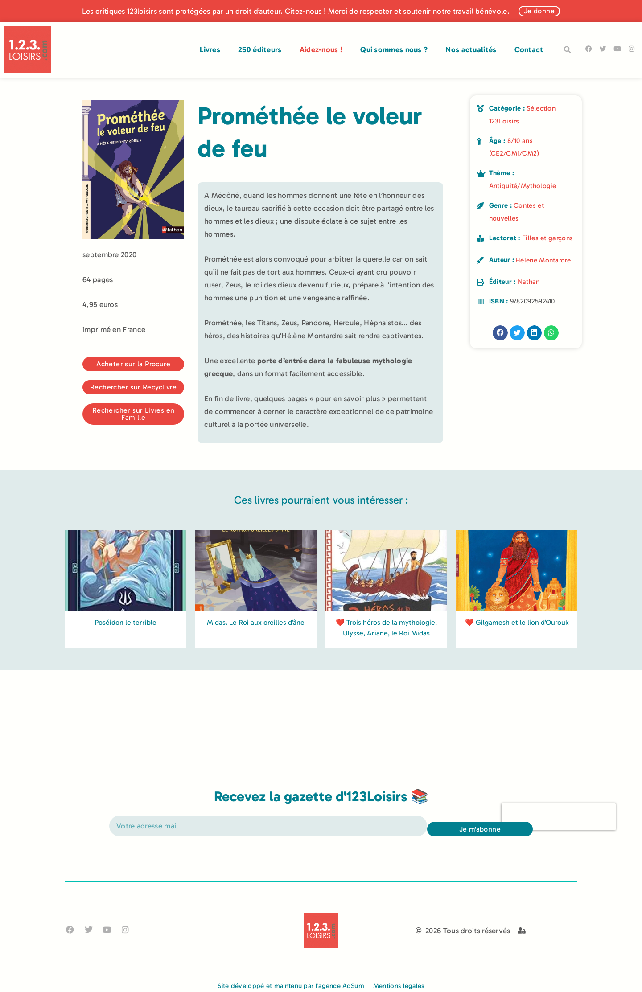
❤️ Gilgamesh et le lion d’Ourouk (516, 735)
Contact (528, 49)
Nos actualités (470, 49)
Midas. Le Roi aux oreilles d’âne (256, 735)
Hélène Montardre (543, 260)
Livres (210, 49)
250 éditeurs (260, 49)
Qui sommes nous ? (394, 49)
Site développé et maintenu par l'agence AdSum (291, 986)
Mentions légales (398, 986)
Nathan (529, 282)
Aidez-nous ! (321, 49)
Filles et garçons (547, 238)
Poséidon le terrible (125, 735)
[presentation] (559, 837)
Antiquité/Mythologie (522, 186)
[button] (567, 50)
